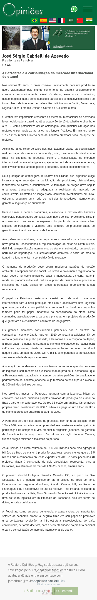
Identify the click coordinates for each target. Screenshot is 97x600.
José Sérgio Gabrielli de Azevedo (35, 56)
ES (43, 20)
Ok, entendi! (65, 591)
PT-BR (34, 20)
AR (70, 20)
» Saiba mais (35, 590)
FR (61, 20)
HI (89, 20)
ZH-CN (80, 20)
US (52, 20)
